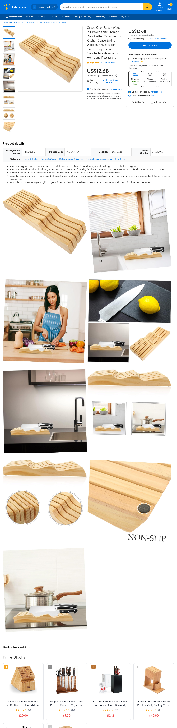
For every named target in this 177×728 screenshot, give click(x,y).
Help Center (85, 641)
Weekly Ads (128, 641)
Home (5, 22)
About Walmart (10, 658)
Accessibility (80, 672)
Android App (150, 662)
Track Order (106, 641)
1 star (45, 589)
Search (168, 609)
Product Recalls (81, 677)
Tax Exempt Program (84, 681)
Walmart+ (43, 672)
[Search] (147, 6)
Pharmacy (100, 16)
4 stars (44, 578)
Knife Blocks (120, 158)
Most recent (21, 609)
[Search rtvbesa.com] (101, 6)
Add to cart (150, 45)
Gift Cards (44, 677)
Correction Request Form (21, 549)
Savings (41, 16)
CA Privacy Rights (117, 667)
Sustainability (9, 677)
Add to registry (160, 102)
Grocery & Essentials (60, 16)
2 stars (44, 585)
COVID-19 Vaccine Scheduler (88, 658)
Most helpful (62, 609)
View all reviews (14, 598)
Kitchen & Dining (34, 22)
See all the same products (161, 527)
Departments (14, 16)
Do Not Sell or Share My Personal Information (120, 682)
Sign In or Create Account (56, 641)
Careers (113, 16)
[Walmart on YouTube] (158, 675)
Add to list (138, 102)
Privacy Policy (116, 662)
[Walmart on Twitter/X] (152, 675)
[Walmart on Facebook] (146, 675)
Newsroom (8, 667)
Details (154, 95)
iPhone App (149, 658)
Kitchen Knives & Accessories (99, 158)
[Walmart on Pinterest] (164, 675)
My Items (125, 16)
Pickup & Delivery (82, 16)
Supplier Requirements (14, 681)
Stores (42, 662)
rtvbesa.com (116, 88)
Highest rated (41, 609)
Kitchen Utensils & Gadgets (56, 22)
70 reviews (109, 62)
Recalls (77, 667)
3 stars (44, 581)
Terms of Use (115, 658)
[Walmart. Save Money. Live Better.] (16, 7)
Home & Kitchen (17, 22)
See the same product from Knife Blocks (153, 379)
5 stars (44, 574)
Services (30, 16)
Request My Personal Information (119, 674)
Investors (7, 672)
